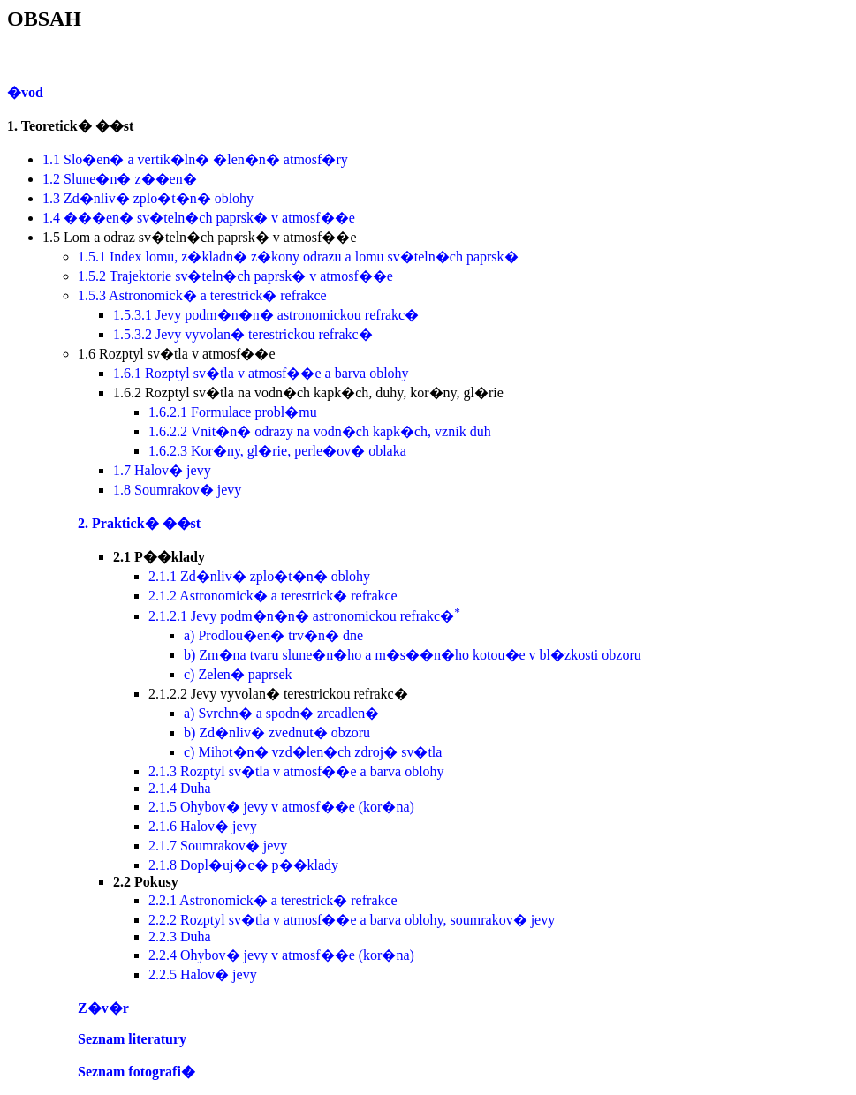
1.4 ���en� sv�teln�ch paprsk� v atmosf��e (198, 217)
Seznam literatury (132, 1038)
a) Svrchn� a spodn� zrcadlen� (281, 713)
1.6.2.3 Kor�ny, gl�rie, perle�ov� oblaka (277, 450)
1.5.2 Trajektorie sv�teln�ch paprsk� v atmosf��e (235, 275)
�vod (25, 92)
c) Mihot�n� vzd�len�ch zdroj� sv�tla (313, 751)
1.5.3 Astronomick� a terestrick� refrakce (202, 295)
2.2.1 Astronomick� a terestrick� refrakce (273, 900)
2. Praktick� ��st (139, 523)
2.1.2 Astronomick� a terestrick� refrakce (273, 595)
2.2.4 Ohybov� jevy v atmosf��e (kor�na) (281, 955)
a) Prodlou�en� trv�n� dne (273, 635)
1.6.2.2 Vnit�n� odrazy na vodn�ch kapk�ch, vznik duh (319, 431)
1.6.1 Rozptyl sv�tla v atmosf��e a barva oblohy (261, 373)
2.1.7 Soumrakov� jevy (217, 845)
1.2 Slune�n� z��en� (119, 178)
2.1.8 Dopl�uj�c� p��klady (243, 864)
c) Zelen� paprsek (238, 674)
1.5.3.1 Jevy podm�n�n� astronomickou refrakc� (266, 314)
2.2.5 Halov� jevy (202, 974)
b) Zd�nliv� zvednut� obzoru (277, 732)
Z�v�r (103, 1008)
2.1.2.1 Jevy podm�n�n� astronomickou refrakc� (304, 615)
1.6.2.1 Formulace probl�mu (232, 411)
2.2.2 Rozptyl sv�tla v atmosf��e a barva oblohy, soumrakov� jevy (351, 919)
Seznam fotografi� (136, 1071)
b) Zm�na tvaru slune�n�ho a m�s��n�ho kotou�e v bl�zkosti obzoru (412, 654)
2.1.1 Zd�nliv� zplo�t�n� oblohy (259, 576)
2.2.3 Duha (179, 936)
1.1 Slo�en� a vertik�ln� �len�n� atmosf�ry (195, 159)
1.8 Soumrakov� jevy (177, 489)
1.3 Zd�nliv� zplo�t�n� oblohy (148, 198)
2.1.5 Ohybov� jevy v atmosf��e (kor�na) (281, 806)
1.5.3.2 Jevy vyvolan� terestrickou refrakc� (243, 334)
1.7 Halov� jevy (162, 470)
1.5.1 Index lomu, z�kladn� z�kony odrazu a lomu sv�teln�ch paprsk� (298, 256)
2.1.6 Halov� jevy (202, 826)
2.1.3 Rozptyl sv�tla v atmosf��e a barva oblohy (296, 771)
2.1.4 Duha (179, 788)
